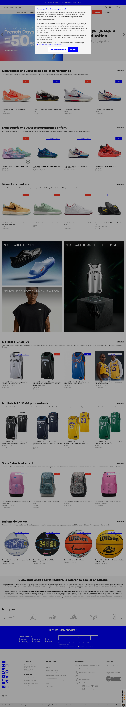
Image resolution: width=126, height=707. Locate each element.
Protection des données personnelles (50, 44)
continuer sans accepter (78, 28)
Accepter (73, 49)
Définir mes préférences (58, 49)
